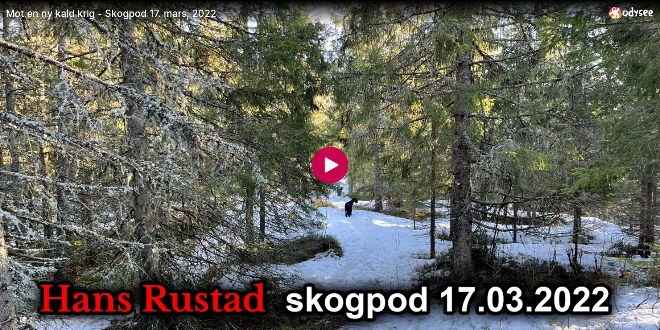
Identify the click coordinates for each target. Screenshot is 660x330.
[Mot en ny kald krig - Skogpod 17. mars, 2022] (304, 13)
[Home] (631, 12)
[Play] (330, 165)
